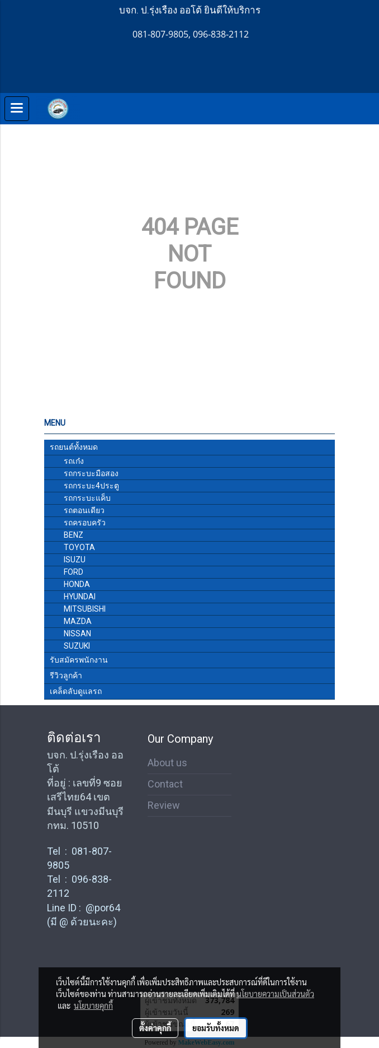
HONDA (77, 584)
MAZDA (78, 621)
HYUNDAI (80, 596)
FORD (73, 571)
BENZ (73, 534)
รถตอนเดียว (84, 510)
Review (164, 805)
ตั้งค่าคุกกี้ (155, 1028)
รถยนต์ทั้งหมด (74, 447)
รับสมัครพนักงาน (79, 659)
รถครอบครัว (85, 522)
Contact (165, 784)
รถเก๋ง (74, 461)
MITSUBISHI (85, 608)
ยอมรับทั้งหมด (215, 1028)
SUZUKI (77, 645)
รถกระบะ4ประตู (91, 485)
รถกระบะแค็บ (87, 497)
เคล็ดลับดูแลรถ (76, 691)
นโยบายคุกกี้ (93, 1005)
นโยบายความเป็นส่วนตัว (275, 994)
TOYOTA (79, 547)
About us (167, 762)
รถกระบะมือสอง (91, 473)
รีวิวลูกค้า (66, 675)
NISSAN (77, 633)
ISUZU (75, 559)
